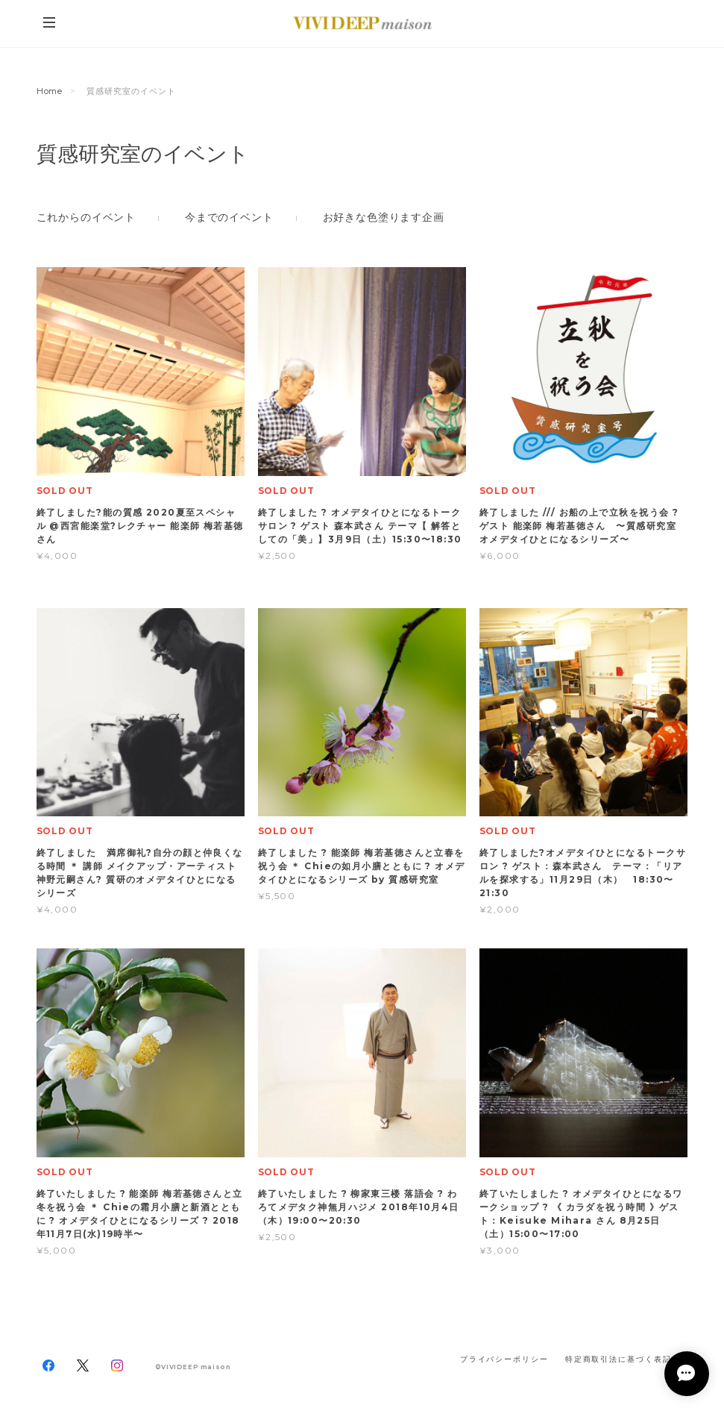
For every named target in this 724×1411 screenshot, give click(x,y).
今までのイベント (229, 217)
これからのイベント (86, 217)
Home (50, 91)
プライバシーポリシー (504, 1359)
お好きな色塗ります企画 (383, 217)
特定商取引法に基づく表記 (618, 1359)
